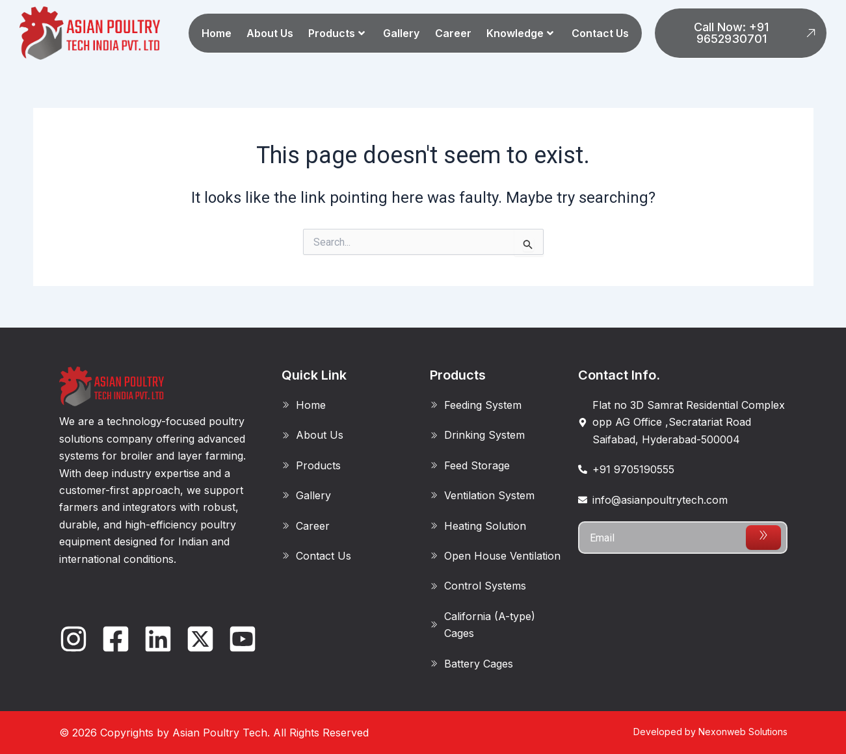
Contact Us (600, 33)
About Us (269, 33)
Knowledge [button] (519, 33)
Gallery (401, 33)
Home (216, 33)
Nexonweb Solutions (742, 731)
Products (336, 33)
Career (453, 33)
